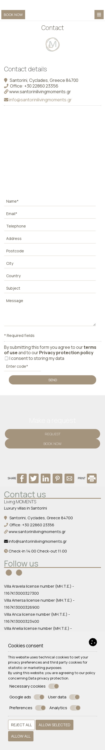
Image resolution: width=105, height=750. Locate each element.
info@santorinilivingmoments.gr (38, 100)
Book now (13, 14)
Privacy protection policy (66, 353)
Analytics (65, 708)
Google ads (27, 697)
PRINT (87, 478)
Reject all (21, 724)
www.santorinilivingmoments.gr (37, 92)
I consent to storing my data (34, 358)
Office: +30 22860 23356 (31, 86)
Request (52, 433)
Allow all (21, 736)
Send (52, 379)
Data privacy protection (48, 678)
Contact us (25, 494)
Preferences (27, 708)
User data (64, 697)
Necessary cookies (34, 686)
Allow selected (54, 724)
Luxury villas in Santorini (25, 508)
